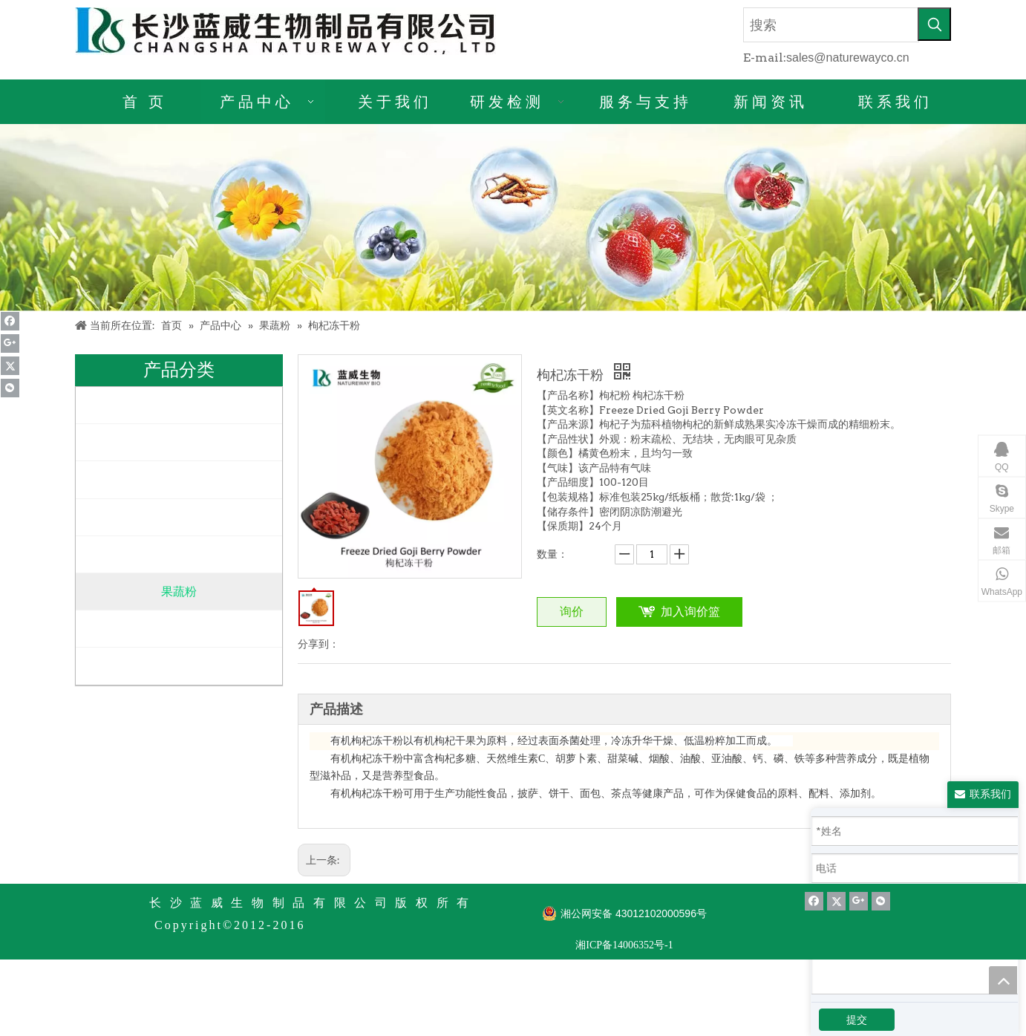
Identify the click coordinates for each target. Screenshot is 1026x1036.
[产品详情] (513, 217)
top (1003, 980)
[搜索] (831, 24)
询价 (572, 611)
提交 (856, 1020)
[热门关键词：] (934, 24)
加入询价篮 (690, 611)
